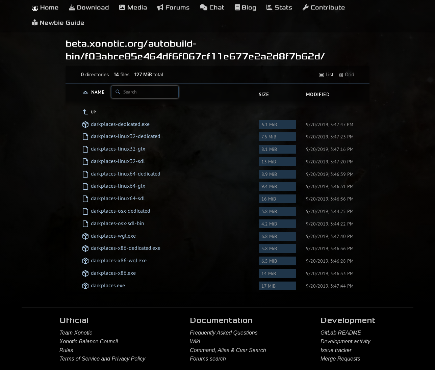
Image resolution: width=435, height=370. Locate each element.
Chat (212, 7)
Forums (173, 7)
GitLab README (341, 333)
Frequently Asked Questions (223, 333)
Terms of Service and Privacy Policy (102, 359)
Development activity (345, 341)
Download (89, 7)
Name (98, 92)
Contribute (324, 7)
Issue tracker (336, 350)
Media (133, 7)
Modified (318, 94)
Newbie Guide (58, 22)
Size (264, 94)
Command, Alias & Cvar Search (228, 350)
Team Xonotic (75, 333)
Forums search (208, 359)
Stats (279, 7)
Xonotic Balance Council (88, 341)
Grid (346, 75)
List (326, 75)
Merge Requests (340, 359)
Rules (66, 350)
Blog (245, 7)
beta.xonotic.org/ (107, 43)
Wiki (195, 341)
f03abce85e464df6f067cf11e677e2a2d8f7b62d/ (205, 56)
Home (45, 7)
